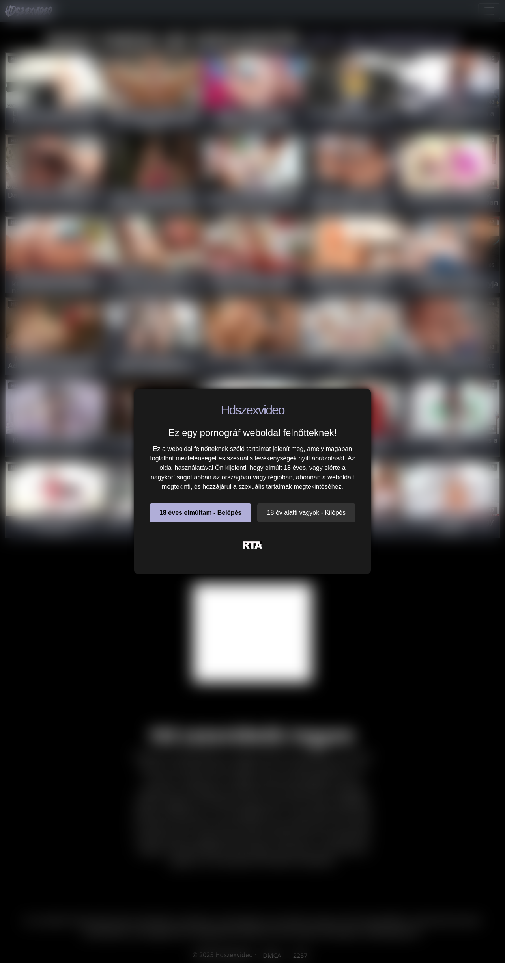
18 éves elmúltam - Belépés (200, 512)
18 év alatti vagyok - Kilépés (306, 512)
